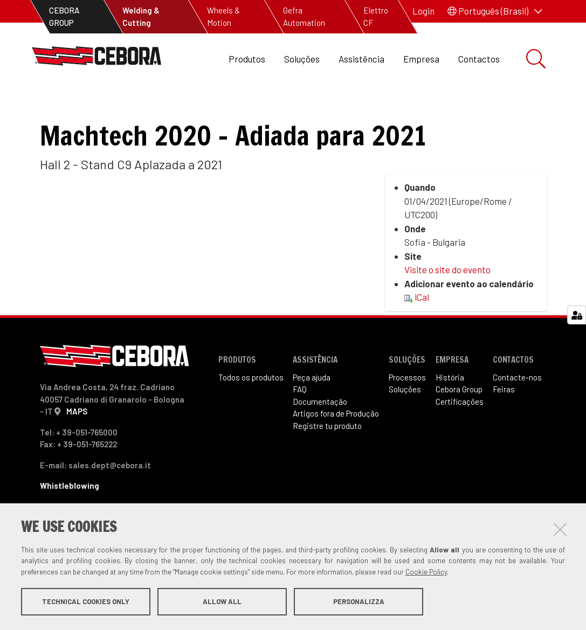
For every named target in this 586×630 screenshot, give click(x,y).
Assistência (361, 58)
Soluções (302, 58)
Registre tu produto (327, 451)
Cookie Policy (426, 572)
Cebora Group (459, 415)
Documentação (320, 427)
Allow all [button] (222, 602)
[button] (495, 11)
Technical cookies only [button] (85, 602)
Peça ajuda (311, 402)
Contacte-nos (517, 402)
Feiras (60, 108)
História (450, 402)
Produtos (247, 58)
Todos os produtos (251, 402)
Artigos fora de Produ (336, 439)
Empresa (421, 58)
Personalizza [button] (358, 602)
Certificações (460, 427)
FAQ (300, 415)
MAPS (76, 437)
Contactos (479, 58)
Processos (407, 402)
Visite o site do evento (447, 295)
